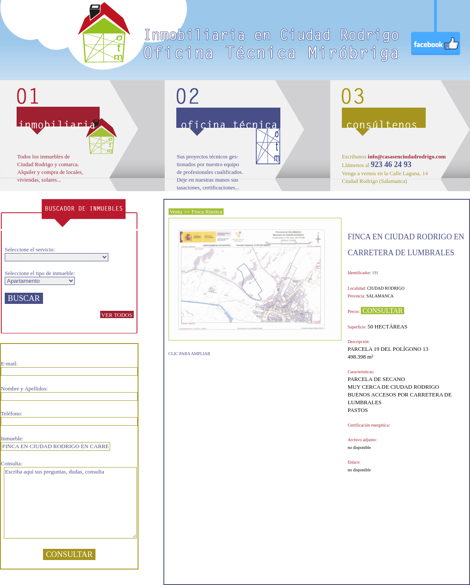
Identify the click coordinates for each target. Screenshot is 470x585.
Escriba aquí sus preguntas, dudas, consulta (70, 503)
